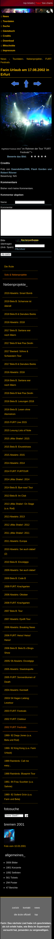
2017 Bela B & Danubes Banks (20, 364)
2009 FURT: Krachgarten (17, 586)
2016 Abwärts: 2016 (14, 372)
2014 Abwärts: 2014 (14, 463)
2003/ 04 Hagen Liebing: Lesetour (16, 700)
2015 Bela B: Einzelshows (17, 447)
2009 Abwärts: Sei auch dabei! (19, 570)
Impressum (8, 50)
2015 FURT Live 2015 (15, 422)
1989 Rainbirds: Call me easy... (16, 763)
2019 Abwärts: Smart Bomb (18, 293)
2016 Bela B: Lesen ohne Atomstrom (17, 411)
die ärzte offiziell (22, 914)
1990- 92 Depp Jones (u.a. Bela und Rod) (18, 737)
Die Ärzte (9, 266)
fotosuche (11, 809)
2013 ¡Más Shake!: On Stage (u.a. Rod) (19, 506)
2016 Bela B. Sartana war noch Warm (17, 382)
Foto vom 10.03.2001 (15, 846)
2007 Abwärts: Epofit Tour (17, 619)
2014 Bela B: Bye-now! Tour (18, 487)
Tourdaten (8, 21)
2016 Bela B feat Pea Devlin (18, 393)
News (5, 16)
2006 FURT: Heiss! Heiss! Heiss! (17, 637)
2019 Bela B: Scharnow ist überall (17, 303)
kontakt (26, 907)
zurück (15, 907)
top (36, 914)
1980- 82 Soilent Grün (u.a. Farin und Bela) (18, 796)
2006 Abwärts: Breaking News (19, 627)
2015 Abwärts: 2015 (14, 455)
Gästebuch (8, 31)
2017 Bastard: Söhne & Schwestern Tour (16, 353)
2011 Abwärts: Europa (15, 541)
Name (4, 202)
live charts (47, 3)
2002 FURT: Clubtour (15, 719)
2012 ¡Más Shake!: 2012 (16, 525)
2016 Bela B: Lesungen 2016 (19, 401)
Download (8, 41)
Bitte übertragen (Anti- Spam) (7, 243)
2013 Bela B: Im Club (15, 495)
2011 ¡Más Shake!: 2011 (16, 533)
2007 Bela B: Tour (13, 611)
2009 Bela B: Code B (15, 578)
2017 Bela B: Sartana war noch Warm (17, 332)
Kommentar (7, 207)
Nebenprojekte (34, 59)
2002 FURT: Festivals (15, 727)
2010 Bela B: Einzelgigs (16, 562)
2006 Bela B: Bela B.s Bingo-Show (19, 650)
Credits (6, 36)
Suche (6, 26)
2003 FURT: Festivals (15, 711)
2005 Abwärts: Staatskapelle (18, 669)
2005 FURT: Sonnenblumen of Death (19, 679)
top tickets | (29, 3)
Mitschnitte (8, 45)
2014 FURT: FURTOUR (16, 471)
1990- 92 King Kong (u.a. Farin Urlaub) (20, 750)
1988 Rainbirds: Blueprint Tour (19, 773)
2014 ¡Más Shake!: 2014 (16, 479)
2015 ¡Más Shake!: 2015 (16, 438)
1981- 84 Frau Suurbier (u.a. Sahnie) (18, 784)
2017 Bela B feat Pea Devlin (18, 343)
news (37, 907)
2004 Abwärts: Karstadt (16, 690)
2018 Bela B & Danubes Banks (20, 314)
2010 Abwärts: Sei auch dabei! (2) (19, 551)
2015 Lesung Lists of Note (17, 430)
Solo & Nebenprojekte (15, 275)
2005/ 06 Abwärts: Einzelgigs (19, 661)
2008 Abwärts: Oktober (16, 594)
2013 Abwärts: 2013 (14, 516)
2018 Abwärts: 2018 (14, 322)
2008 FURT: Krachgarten (17, 603)
